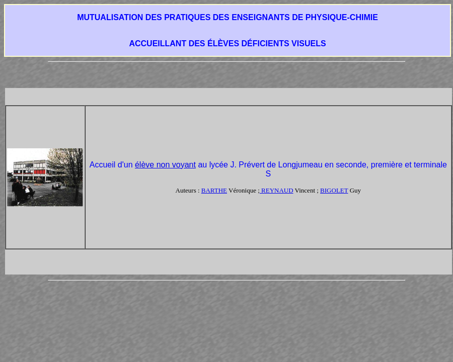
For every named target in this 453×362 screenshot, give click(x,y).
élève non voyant (165, 164)
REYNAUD (276, 190)
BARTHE (214, 190)
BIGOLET (334, 190)
